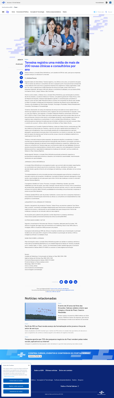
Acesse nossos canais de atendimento (59, 288)
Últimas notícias (51, 370)
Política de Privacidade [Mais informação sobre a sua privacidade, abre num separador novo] (9, 376)
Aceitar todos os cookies (16, 380)
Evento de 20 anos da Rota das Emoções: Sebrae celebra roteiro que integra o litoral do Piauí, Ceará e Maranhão (73, 309)
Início (13, 12)
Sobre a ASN (39, 370)
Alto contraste (106, 2)
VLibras (110, 2)
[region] (16, 380)
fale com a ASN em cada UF (53, 291)
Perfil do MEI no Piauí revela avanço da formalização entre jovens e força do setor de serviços (55, 327)
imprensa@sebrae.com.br (68, 290)
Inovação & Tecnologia (45, 380)
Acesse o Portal (34, 356)
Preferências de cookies (16, 391)
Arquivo (80, 380)
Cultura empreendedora (62, 380)
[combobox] (16, 7)
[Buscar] (108, 11)
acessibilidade (100, 2)
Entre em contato (65, 370)
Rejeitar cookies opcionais (16, 386)
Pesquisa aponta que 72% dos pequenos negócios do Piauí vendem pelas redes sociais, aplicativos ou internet (56, 340)
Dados (74, 380)
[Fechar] (29, 365)
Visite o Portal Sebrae (70, 386)
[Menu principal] (3, 12)
